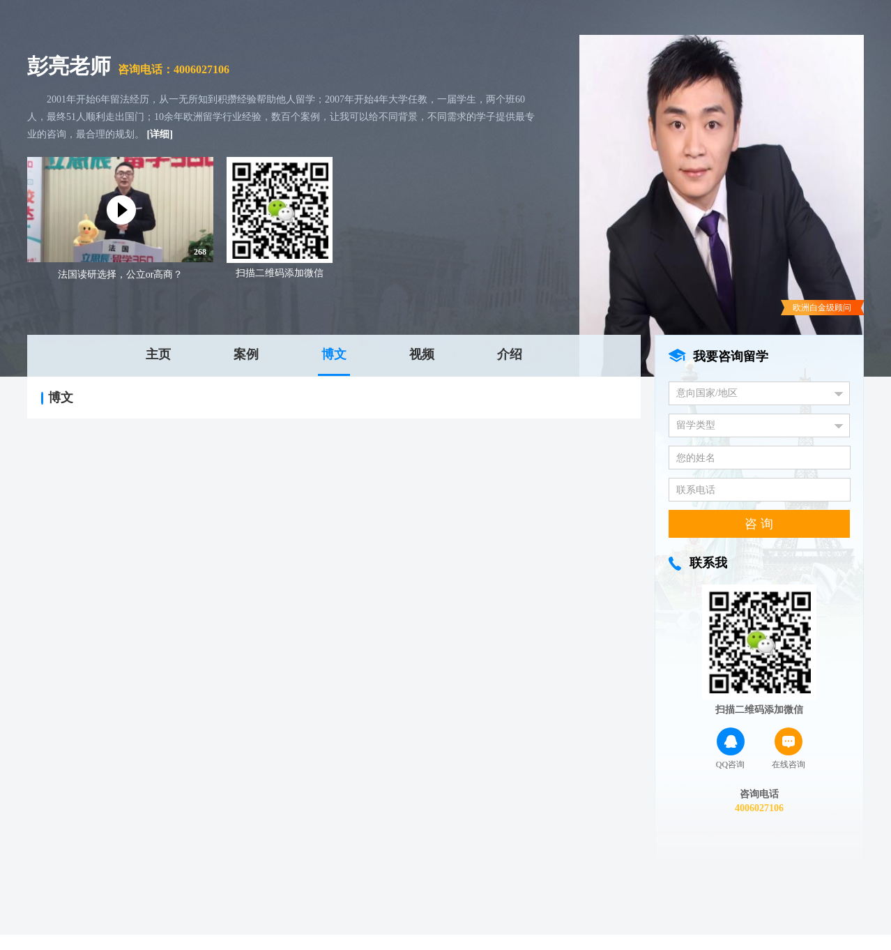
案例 (246, 354)
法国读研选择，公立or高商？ (120, 274)
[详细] (160, 134)
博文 (333, 354)
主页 (158, 354)
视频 (421, 354)
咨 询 (759, 524)
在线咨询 (788, 748)
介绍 (509, 354)
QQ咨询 (730, 748)
